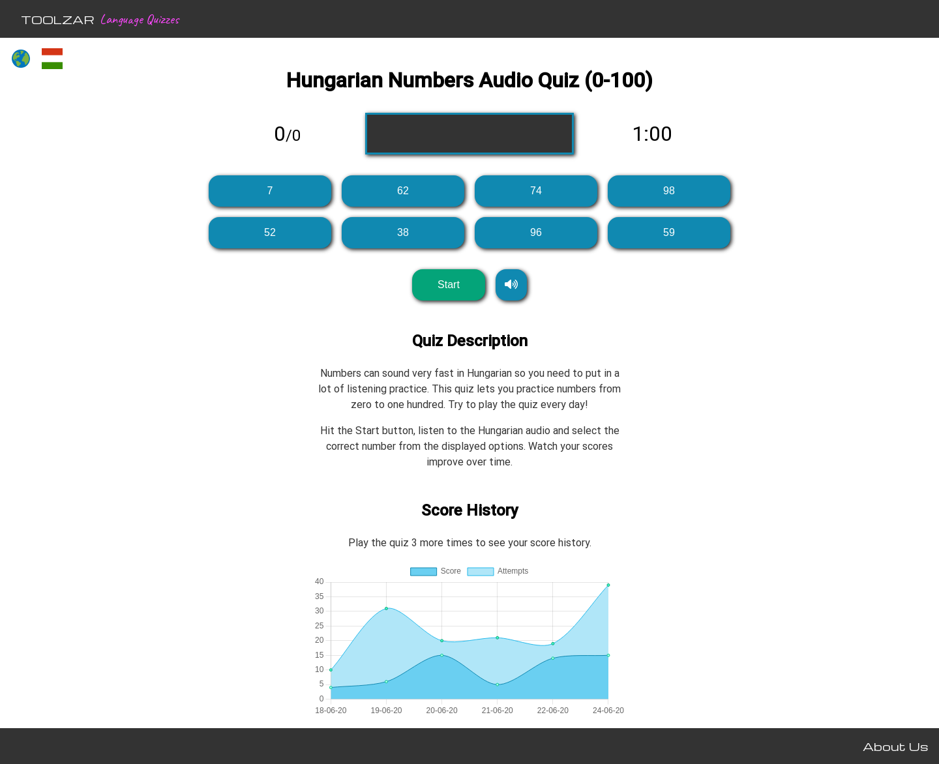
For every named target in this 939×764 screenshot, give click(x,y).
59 (669, 232)
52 (270, 232)
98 (669, 190)
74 (536, 190)
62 (403, 190)
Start (449, 284)
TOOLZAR (58, 19)
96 (536, 232)
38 (403, 232)
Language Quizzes (139, 18)
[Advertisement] (88, 277)
